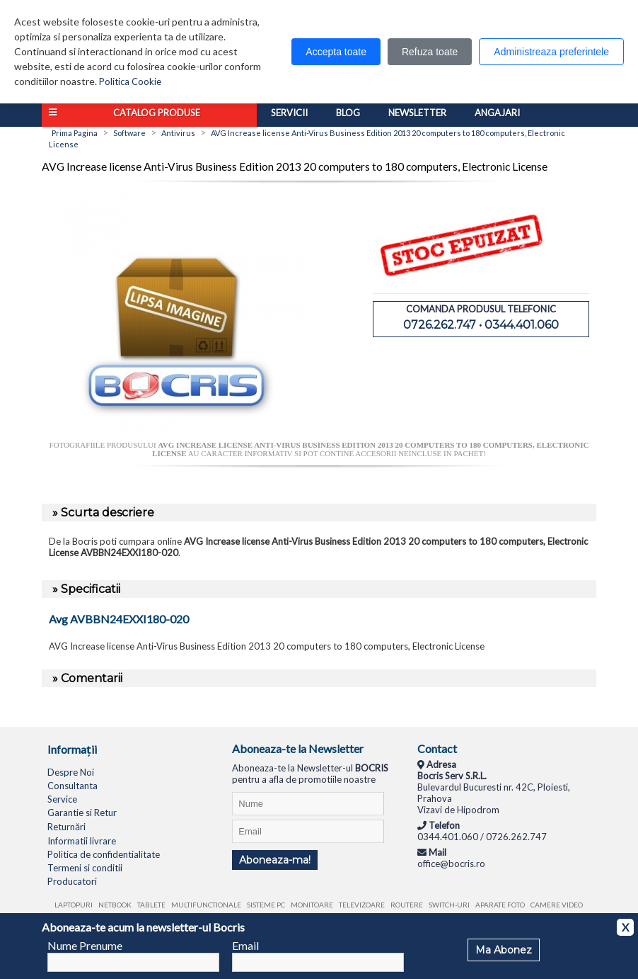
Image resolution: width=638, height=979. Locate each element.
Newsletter (417, 112)
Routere (406, 904)
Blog (348, 112)
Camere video (556, 904)
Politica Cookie (130, 81)
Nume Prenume (84, 945)
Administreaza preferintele (551, 51)
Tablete (151, 904)
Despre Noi (70, 772)
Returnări (66, 826)
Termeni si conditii (84, 867)
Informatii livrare (81, 841)
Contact (437, 748)
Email (245, 945)
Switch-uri (449, 904)
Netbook (115, 904)
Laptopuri (73, 904)
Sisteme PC (266, 904)
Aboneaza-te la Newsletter (298, 748)
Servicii (289, 112)
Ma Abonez (503, 950)
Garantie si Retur (82, 812)
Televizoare (362, 904)
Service (62, 799)
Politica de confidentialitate (103, 854)
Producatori (72, 881)
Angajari (497, 112)
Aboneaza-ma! (275, 860)
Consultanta (72, 785)
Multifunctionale (206, 904)
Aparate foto (500, 904)
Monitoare (312, 904)
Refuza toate (430, 51)
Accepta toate (336, 51)
